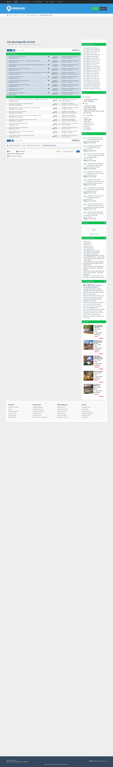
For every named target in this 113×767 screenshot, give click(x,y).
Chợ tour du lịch (61, 420)
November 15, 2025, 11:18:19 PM (69, 109)
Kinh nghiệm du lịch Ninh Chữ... (93, 60)
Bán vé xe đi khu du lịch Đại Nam (18, 95)
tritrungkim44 (88, 130)
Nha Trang (93, 300)
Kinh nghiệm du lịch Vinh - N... (93, 80)
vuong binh (70, 113)
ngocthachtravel (89, 123)
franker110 (70, 82)
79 (22, 50)
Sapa (84, 324)
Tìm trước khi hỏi (37, 428)
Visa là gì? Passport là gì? (91, 53)
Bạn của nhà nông (86, 424)
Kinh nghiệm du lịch (90, 253)
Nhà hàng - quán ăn (62, 428)
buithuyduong (71, 95)
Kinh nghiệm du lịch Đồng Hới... (93, 67)
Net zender (87, 245)
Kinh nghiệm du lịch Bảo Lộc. (92, 75)
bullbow (17, 89)
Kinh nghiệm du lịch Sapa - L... (93, 72)
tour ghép (99, 294)
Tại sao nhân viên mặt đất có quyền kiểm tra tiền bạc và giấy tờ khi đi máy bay (29, 103)
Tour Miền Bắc (91, 319)
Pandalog (87, 126)
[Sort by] (76, 50)
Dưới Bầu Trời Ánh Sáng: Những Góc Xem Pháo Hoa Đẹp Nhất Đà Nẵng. (93, 181)
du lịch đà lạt (87, 315)
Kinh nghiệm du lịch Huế (91, 65)
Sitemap (27, 761)
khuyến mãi (86, 303)
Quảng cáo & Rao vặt (62, 430)
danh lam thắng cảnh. (92, 324)
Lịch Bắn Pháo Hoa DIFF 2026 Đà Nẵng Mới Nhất (94, 198)
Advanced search (94, 237)
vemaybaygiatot (19, 120)
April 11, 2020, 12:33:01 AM (69, 70)
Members (88, 97)
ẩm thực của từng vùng (92, 326)
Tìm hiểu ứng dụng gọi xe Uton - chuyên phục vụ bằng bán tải (25, 61)
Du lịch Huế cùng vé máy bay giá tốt (18, 118)
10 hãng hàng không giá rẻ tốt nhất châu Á (20, 87)
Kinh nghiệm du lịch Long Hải (92, 63)
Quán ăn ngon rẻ (89, 251)
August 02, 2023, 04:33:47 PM (70, 143)
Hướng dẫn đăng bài (38, 420)
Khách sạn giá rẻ (89, 250)
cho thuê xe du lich (93, 297)
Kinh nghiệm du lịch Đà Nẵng (92, 254)
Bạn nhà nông (85, 430)
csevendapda (88, 128)
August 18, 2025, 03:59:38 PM (70, 120)
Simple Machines (20, 761)
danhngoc (69, 61)
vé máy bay (95, 302)
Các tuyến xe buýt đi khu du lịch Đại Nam (20, 83)
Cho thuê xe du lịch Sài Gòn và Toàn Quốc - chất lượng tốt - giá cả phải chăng (28, 73)
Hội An (85, 319)
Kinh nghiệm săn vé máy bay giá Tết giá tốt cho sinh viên (24, 126)
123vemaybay (71, 78)
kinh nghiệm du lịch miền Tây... (93, 50)
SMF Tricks (14, 760)
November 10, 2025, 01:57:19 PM (69, 115)
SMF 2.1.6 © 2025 (10, 761)
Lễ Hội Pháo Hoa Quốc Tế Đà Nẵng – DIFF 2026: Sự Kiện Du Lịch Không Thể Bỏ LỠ (93, 217)
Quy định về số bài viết (38, 424)
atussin (17, 84)
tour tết (88, 326)
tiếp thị (97, 292)
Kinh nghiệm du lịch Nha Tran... (93, 68)
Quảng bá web (88, 246)
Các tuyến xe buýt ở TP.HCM (16, 78)
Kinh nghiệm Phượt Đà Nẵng (92, 85)
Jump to (58, 158)
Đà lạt (99, 300)
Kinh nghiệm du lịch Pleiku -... (92, 56)
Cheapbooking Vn (72, 87)
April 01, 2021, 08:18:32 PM (69, 58)
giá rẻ (96, 290)
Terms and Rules (96, 761)
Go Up (9, 147)
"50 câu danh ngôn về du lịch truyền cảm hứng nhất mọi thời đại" (93, 280)
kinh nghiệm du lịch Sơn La (92, 77)
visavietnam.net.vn (89, 125)
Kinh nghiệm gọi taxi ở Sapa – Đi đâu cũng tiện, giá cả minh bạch (26, 114)
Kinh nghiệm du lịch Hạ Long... (93, 78)
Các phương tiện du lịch (22, 42)
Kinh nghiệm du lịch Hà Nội (92, 58)
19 (48, 75)
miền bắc (86, 300)
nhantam (17, 70)
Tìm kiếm (85, 226)
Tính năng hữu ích (37, 426)
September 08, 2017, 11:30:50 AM (70, 84)
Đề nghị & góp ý (12, 428)
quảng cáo (90, 292)
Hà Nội (85, 312)
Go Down (10, 50)
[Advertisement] (56, 27)
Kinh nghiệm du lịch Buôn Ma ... (93, 55)
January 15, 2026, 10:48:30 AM (70, 103)
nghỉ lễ (89, 310)
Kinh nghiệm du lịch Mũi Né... (92, 73)
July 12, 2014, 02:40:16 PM (69, 93)
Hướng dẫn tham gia (38, 422)
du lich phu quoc (91, 321)
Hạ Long (98, 315)
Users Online (89, 115)
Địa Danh (94, 310)
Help (89, 761)
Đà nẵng (94, 308)
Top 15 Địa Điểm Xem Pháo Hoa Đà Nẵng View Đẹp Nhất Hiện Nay (94, 139)
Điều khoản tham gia (13, 424)
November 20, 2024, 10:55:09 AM (70, 131)
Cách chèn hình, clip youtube (40, 430)
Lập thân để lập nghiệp (87, 426)
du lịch (88, 290)
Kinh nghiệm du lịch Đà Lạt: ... (92, 48)
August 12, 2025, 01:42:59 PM (70, 128)
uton (16, 62)
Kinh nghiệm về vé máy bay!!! (17, 91)
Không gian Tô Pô (86, 420)
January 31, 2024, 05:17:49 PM (70, 135)
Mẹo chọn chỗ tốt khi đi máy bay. (18, 57)
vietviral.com (94, 329)
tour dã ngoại (100, 314)
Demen (17, 93)
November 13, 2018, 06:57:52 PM (69, 74)
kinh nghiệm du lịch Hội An (92, 61)
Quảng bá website (86, 428)
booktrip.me (86, 329)
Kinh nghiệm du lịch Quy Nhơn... (93, 70)
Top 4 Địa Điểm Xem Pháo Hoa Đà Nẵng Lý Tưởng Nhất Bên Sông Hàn (93, 165)
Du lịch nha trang (94, 305)
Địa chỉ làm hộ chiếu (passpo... (93, 87)
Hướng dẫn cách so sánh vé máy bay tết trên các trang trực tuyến (26, 122)
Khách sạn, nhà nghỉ (62, 422)
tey (15, 66)
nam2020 (17, 136)
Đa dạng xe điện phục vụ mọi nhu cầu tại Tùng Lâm (23, 138)
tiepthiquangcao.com (92, 317)
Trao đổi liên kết (12, 426)
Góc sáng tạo (85, 422)
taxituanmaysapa (19, 115)
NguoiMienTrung (71, 57)
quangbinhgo (18, 110)
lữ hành (93, 315)
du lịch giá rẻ (87, 308)
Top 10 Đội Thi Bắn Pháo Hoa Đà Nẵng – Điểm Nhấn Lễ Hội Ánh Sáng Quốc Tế (93, 207)
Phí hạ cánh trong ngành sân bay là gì (19, 130)
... (20, 50)
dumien (17, 105)
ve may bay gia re (93, 312)
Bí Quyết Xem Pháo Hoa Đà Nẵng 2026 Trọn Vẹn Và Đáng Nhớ (93, 173)
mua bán (92, 294)
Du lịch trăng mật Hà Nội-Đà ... (93, 82)
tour (84, 331)
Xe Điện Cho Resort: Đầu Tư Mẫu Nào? (19, 134)
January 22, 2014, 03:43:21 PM (70, 97)
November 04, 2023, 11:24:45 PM (70, 139)
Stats (84, 92)
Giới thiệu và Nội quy (13, 420)
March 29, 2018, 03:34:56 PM (70, 78)
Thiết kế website (12, 430)
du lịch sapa (89, 331)
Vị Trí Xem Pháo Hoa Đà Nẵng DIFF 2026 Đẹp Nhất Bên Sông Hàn (93, 191)
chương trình (87, 296)
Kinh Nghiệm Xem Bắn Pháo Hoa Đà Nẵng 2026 (95, 146)
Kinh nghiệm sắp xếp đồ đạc (92, 256)
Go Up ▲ (104, 761)
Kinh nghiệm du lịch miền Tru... (93, 51)
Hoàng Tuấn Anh (71, 64)
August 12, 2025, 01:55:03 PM (70, 124)
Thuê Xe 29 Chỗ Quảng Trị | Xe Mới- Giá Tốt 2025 (22, 108)
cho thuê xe (91, 314)
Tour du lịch (87, 248)
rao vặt (85, 294)
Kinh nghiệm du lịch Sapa (91, 257)
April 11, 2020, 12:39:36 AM (69, 66)
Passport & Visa (61, 426)
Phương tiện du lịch (62, 424)
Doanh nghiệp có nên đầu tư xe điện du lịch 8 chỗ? (22, 142)
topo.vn (101, 329)
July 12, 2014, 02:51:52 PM (69, 89)
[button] (25, 2)
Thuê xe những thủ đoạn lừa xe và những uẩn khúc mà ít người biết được (28, 64)
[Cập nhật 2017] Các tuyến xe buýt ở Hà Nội (20, 68)
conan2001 (18, 58)
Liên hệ (10, 422)
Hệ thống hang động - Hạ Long (93, 88)
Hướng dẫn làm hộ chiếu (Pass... (93, 83)
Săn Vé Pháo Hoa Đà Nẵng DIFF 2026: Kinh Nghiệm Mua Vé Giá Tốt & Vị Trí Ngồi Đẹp (93, 155)
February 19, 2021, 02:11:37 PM (70, 61)
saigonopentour (71, 72)
